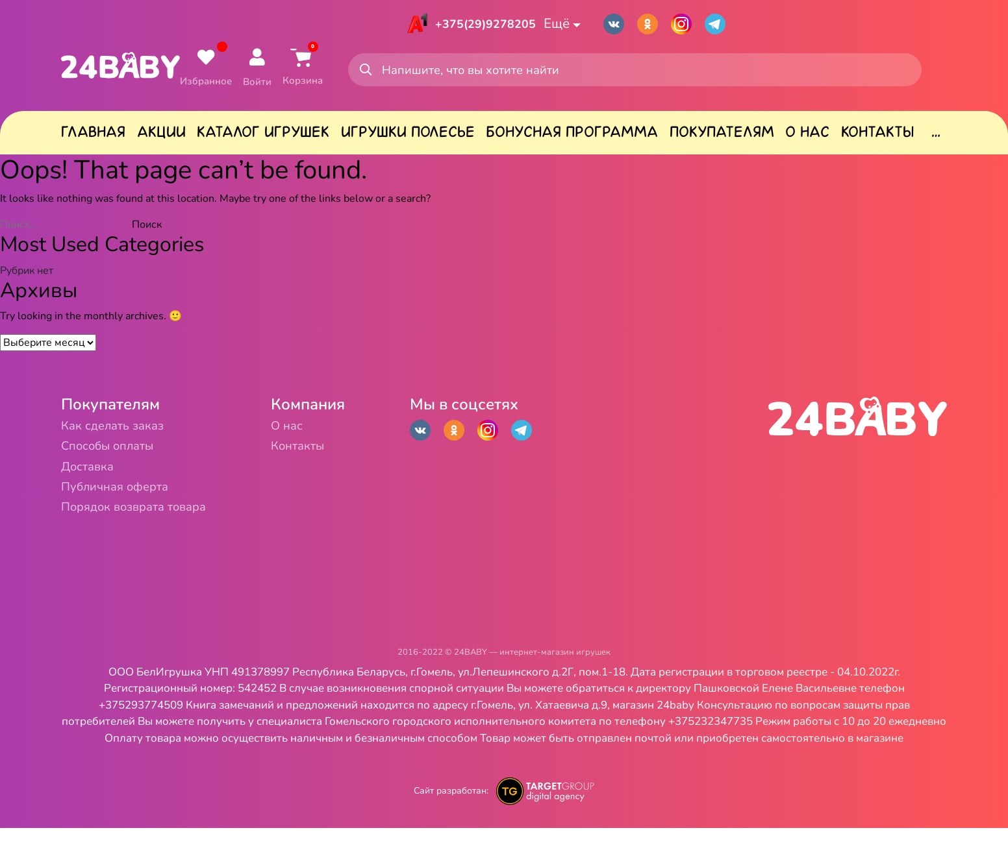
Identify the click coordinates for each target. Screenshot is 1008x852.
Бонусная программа (572, 137)
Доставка (96, 481)
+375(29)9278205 (482, 24)
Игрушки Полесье (408, 137)
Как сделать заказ (127, 433)
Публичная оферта (131, 505)
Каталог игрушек (263, 137)
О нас (807, 137)
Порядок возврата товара (156, 529)
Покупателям (722, 137)
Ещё (570, 24)
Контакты (877, 137)
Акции (161, 137)
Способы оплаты (123, 457)
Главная (93, 137)
